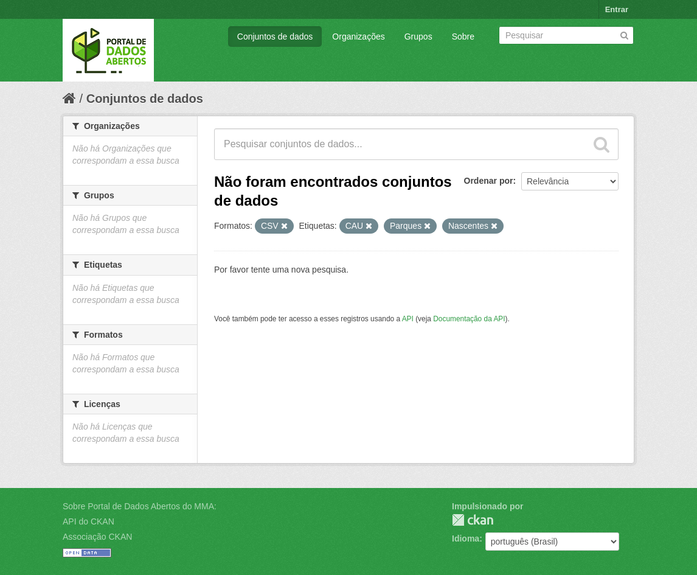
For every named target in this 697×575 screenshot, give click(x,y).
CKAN (472, 520)
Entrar (616, 9)
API (408, 319)
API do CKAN (88, 521)
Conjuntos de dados (275, 36)
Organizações (358, 36)
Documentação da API (469, 319)
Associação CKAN (97, 537)
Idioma (465, 538)
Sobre (463, 36)
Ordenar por (488, 181)
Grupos (418, 36)
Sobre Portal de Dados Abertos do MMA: (140, 506)
